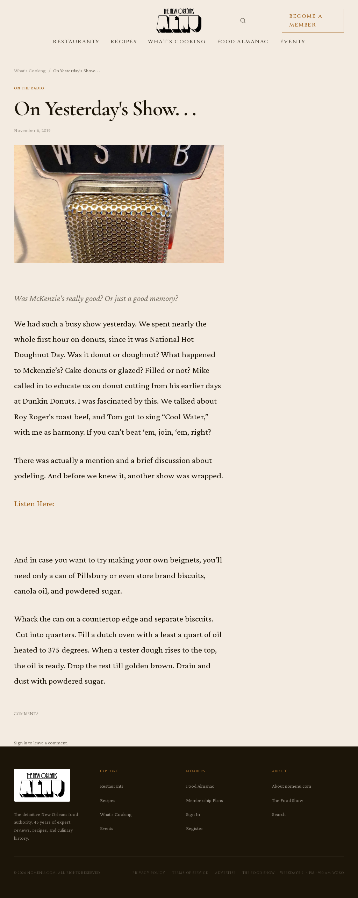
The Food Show (287, 800)
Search (279, 814)
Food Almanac (243, 41)
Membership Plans (204, 800)
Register (194, 828)
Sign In (193, 814)
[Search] (243, 20)
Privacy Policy (149, 873)
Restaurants (76, 41)
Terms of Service (190, 873)
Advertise (225, 873)
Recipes (123, 41)
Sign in (20, 742)
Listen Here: (34, 503)
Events (292, 41)
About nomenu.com (291, 786)
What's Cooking (177, 41)
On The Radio (29, 88)
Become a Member (305, 21)
